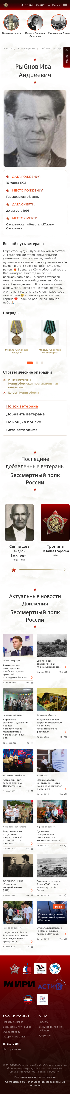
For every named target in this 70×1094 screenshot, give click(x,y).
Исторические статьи (14, 1036)
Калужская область (46, 715)
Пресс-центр (12, 1043)
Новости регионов (13, 1022)
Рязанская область (12, 928)
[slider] (14, 570)
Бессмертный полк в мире (17, 1026)
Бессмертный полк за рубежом (50, 1028)
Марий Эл (41, 775)
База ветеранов (26, 48)
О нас (43, 1016)
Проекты (43, 1022)
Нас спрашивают (12, 1049)
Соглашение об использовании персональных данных (35, 1083)
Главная (7, 48)
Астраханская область (14, 775)
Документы (45, 1035)
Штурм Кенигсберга (23, 392)
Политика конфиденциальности (35, 1077)
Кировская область (12, 715)
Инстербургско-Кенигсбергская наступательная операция (33, 383)
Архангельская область (14, 827)
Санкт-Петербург (11, 661)
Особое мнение (11, 1031)
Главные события (16, 1016)
